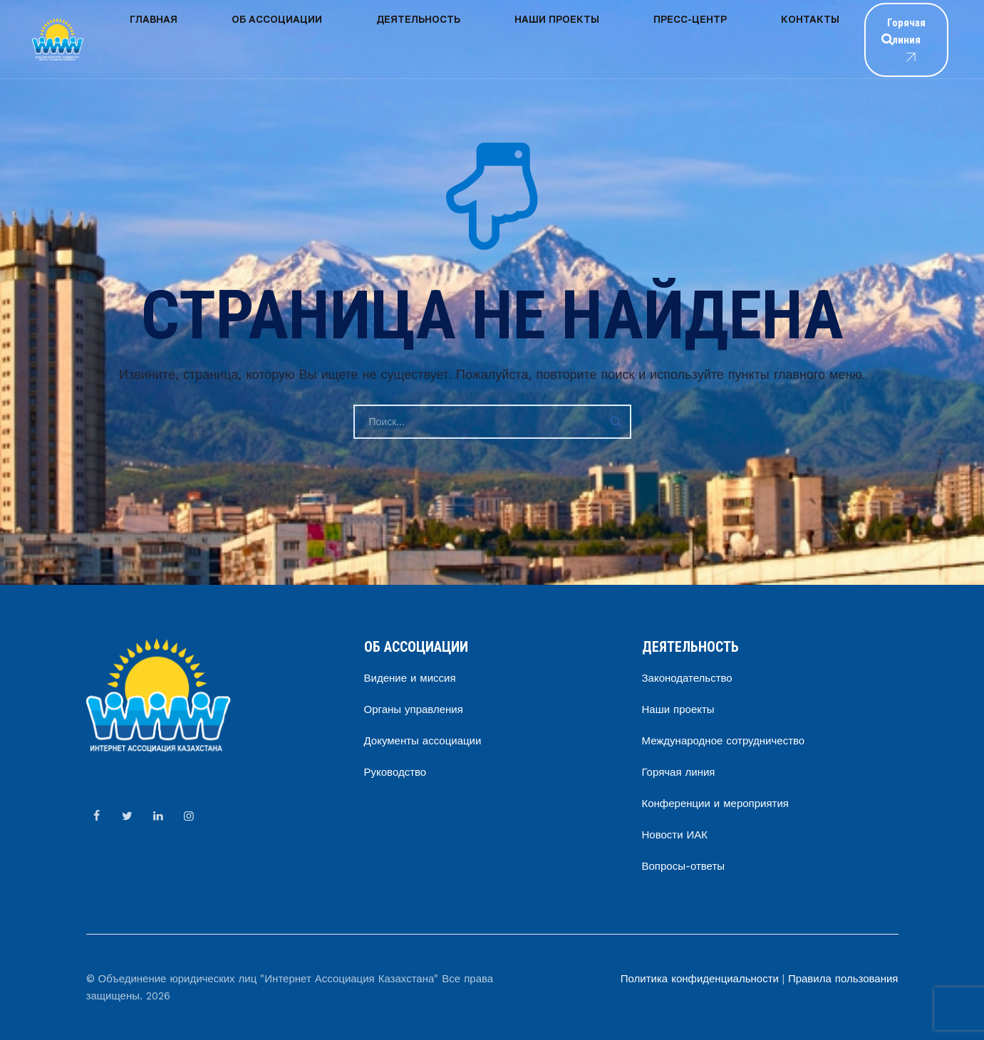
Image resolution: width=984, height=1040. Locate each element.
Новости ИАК (675, 834)
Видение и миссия (410, 678)
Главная (138, 39)
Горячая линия (871, 39)
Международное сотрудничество (723, 740)
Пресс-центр (546, 39)
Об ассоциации (229, 39)
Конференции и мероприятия (715, 803)
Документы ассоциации (423, 740)
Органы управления (413, 709)
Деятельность (338, 39)
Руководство (395, 772)
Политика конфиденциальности (700, 978)
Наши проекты (445, 39)
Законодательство (687, 678)
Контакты (634, 39)
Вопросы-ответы (683, 866)
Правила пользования (843, 978)
